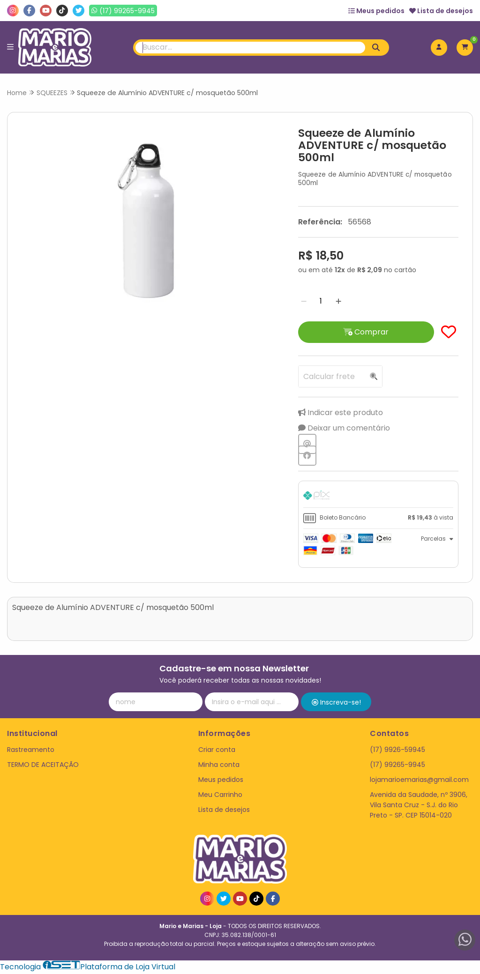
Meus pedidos (376, 10)
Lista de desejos (441, 10)
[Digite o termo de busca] (250, 47)
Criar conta (216, 751)
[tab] (375, 497)
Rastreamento (30, 751)
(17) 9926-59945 (397, 751)
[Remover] (298, 302)
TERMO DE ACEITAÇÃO (43, 766)
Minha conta (219, 766)
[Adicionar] (332, 302)
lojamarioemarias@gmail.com (419, 781)
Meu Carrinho (220, 796)
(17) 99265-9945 (397, 766)
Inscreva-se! (336, 703)
